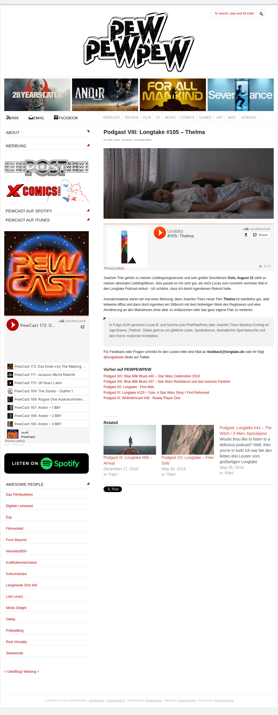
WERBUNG (16, 146)
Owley (10, 619)
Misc (232, 118)
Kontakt (36, 117)
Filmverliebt (14, 529)
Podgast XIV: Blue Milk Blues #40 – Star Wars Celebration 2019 (152, 376)
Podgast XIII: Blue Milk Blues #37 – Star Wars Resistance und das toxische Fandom (167, 382)
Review (131, 118)
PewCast (111, 118)
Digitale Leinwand (19, 506)
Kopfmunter (187, 700)
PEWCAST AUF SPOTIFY (29, 211)
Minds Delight (16, 608)
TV (158, 118)
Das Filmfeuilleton (19, 495)
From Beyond (16, 540)
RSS (12, 117)
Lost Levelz (14, 597)
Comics (187, 118)
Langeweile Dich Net (21, 585)
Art (219, 118)
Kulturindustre (16, 574)
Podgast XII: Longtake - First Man (129, 387)
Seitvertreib (14, 653)
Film (147, 118)
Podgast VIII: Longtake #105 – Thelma (154, 132)
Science (248, 118)
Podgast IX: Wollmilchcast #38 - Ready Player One (142, 398)
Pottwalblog (15, 631)
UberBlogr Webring (21, 672)
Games (205, 118)
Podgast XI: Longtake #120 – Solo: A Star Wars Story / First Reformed (156, 393)
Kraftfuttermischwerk (21, 563)
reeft (7, 444)
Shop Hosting (224, 700)
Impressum (96, 700)
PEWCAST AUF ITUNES (28, 220)
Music (170, 118)
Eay (9, 517)
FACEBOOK (66, 117)
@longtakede (114, 357)
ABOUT (13, 132)
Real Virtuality (16, 642)
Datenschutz (115, 700)
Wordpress (153, 700)
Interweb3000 (16, 551)
